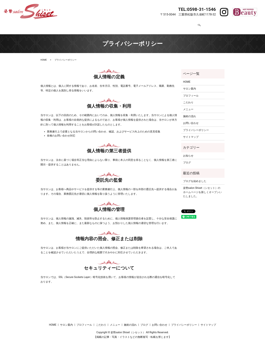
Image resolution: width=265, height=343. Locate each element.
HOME (60, 25)
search (209, 25)
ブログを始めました (194, 178)
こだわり (120, 25)
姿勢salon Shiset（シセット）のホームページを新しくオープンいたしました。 (202, 189)
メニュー (138, 25)
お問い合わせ (194, 25)
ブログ (175, 25)
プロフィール (100, 25)
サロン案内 (77, 25)
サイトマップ (191, 134)
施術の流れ (157, 25)
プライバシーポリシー (196, 127)
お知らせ (188, 152)
